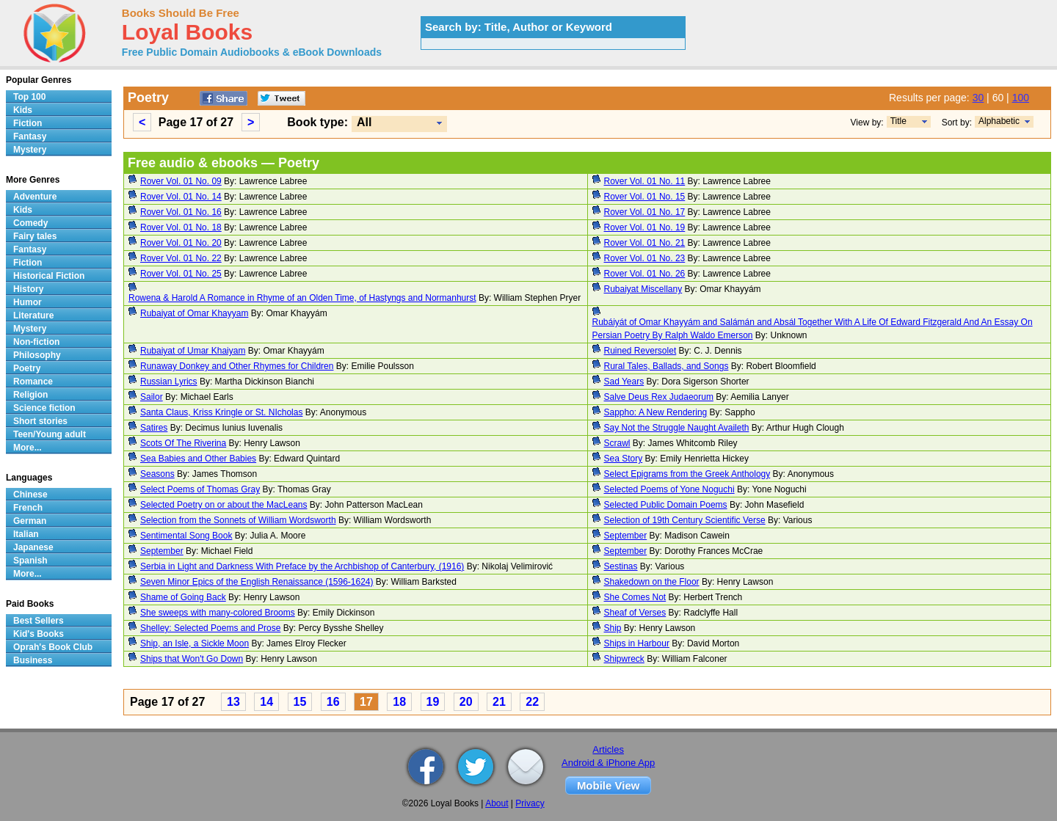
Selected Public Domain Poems (665, 505)
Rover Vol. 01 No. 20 (181, 243)
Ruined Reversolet (640, 351)
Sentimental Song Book (186, 535)
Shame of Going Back (183, 597)
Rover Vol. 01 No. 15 (645, 196)
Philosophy (37, 355)
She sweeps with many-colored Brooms (217, 612)
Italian (26, 534)
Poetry (26, 368)
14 (266, 702)
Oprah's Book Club (52, 647)
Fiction (27, 123)
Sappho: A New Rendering (656, 412)
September (625, 535)
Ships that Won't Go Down (191, 659)
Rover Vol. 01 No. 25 (181, 274)
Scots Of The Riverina (183, 443)
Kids (22, 110)
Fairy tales (35, 236)
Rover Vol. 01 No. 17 (645, 212)
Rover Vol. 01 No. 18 (181, 227)
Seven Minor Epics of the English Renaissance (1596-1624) (257, 582)
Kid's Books (38, 634)
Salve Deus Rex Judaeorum (658, 397)
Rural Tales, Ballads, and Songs (666, 366)
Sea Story (623, 458)
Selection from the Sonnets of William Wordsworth (238, 520)
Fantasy (29, 136)
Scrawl (617, 443)
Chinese (30, 494)
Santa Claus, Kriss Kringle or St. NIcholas (221, 412)
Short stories (40, 421)
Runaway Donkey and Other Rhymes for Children (236, 366)
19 (433, 702)
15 (300, 702)
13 (233, 702)
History (28, 289)
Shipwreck (624, 659)
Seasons (157, 474)
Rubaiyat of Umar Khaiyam (192, 351)
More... (27, 447)
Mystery (29, 150)
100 (1020, 97)
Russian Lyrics (168, 381)
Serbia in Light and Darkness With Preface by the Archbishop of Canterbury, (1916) (302, 566)
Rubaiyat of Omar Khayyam (194, 313)
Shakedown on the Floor (652, 582)
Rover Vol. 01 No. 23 (645, 258)
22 (532, 702)
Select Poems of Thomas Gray (200, 489)
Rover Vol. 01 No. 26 (645, 274)
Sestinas (621, 566)
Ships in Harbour (636, 643)
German (29, 521)
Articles (608, 749)
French (28, 508)
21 (499, 702)
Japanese (33, 547)
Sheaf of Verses (635, 612)
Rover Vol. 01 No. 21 (645, 243)
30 (978, 97)
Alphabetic (999, 121)
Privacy (529, 803)
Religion (30, 395)
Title (898, 121)
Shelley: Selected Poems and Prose (210, 628)
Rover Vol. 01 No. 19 (645, 227)
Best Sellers (38, 621)
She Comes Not (635, 597)
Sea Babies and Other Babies (198, 458)
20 (466, 702)
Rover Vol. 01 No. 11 (645, 181)
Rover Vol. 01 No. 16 (181, 212)
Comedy (30, 223)
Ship (613, 628)
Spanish (30, 560)
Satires (153, 428)
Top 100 (29, 97)
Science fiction (44, 408)
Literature (33, 315)
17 (366, 702)
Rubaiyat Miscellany (643, 289)
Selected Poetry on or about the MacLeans (223, 505)
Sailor (151, 397)
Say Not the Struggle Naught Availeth (676, 428)
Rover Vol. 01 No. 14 (181, 196)
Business (32, 660)
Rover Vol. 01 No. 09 (181, 181)
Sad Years (624, 381)
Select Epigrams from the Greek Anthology (687, 474)
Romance (33, 381)
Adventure (35, 196)
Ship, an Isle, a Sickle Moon (194, 643)
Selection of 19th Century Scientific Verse (685, 520)
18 (399, 702)
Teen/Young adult (49, 434)
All (364, 122)
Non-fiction (36, 342)
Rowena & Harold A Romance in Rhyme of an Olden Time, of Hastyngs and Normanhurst (302, 298)
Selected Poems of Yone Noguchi (669, 489)
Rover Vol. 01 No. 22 (181, 258)
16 (333, 702)
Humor (27, 302)
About (496, 803)
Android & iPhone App (608, 762)
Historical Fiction (48, 276)
